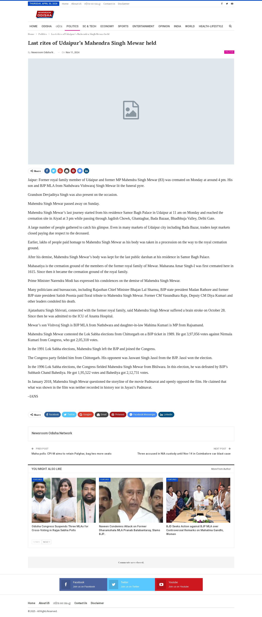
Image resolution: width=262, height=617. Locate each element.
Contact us (109, 3)
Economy (107, 26)
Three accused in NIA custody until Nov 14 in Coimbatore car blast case (184, 453)
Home (65, 3)
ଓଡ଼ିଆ (59, 26)
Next (46, 541)
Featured (37, 480)
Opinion (164, 26)
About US (76, 3)
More (203, 26)
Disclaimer (123, 3)
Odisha (47, 26)
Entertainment (143, 26)
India (177, 26)
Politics (72, 26)
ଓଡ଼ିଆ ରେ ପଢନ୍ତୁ (92, 3)
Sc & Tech (89, 26)
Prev (36, 541)
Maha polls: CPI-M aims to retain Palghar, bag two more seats (71, 453)
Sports (123, 26)
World (190, 26)
